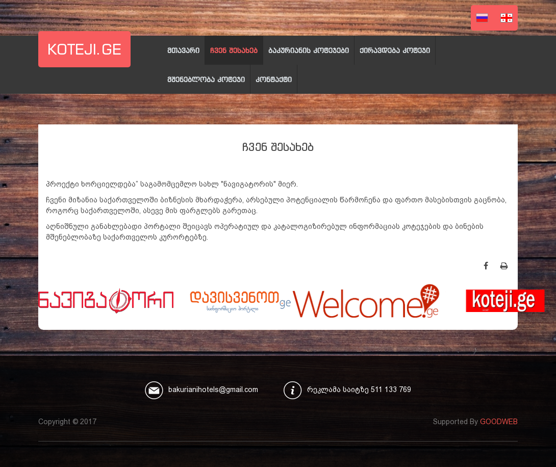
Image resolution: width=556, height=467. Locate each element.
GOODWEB (499, 422)
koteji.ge (84, 49)
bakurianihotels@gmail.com (213, 389)
